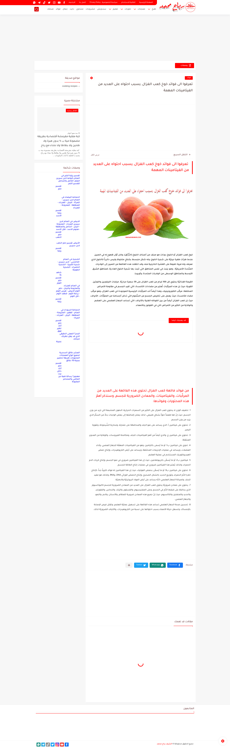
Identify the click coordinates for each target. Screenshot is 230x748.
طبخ (154, 10)
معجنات (141, 10)
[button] (175, 565)
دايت (72, 10)
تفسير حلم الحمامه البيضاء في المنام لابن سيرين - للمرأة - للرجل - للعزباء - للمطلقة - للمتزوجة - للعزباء (68, 197)
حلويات (128, 10)
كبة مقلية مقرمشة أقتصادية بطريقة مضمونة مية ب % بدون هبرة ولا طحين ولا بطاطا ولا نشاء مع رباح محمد (58, 141)
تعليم (115, 10)
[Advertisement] (115, 38)
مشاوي (79, 10)
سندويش (101, 10)
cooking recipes (69, 86)
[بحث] (36, 9)
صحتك (50, 10)
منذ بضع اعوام (73, 133)
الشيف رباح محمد (164, 744)
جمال (65, 10)
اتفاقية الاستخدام (128, 3)
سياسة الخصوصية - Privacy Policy (103, 3)
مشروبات (90, 10)
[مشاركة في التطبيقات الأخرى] (129, 565)
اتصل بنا (82, 3)
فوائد (58, 10)
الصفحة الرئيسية (146, 3)
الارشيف (72, 3)
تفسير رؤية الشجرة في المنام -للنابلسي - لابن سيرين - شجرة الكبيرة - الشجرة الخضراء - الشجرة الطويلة (68, 259)
